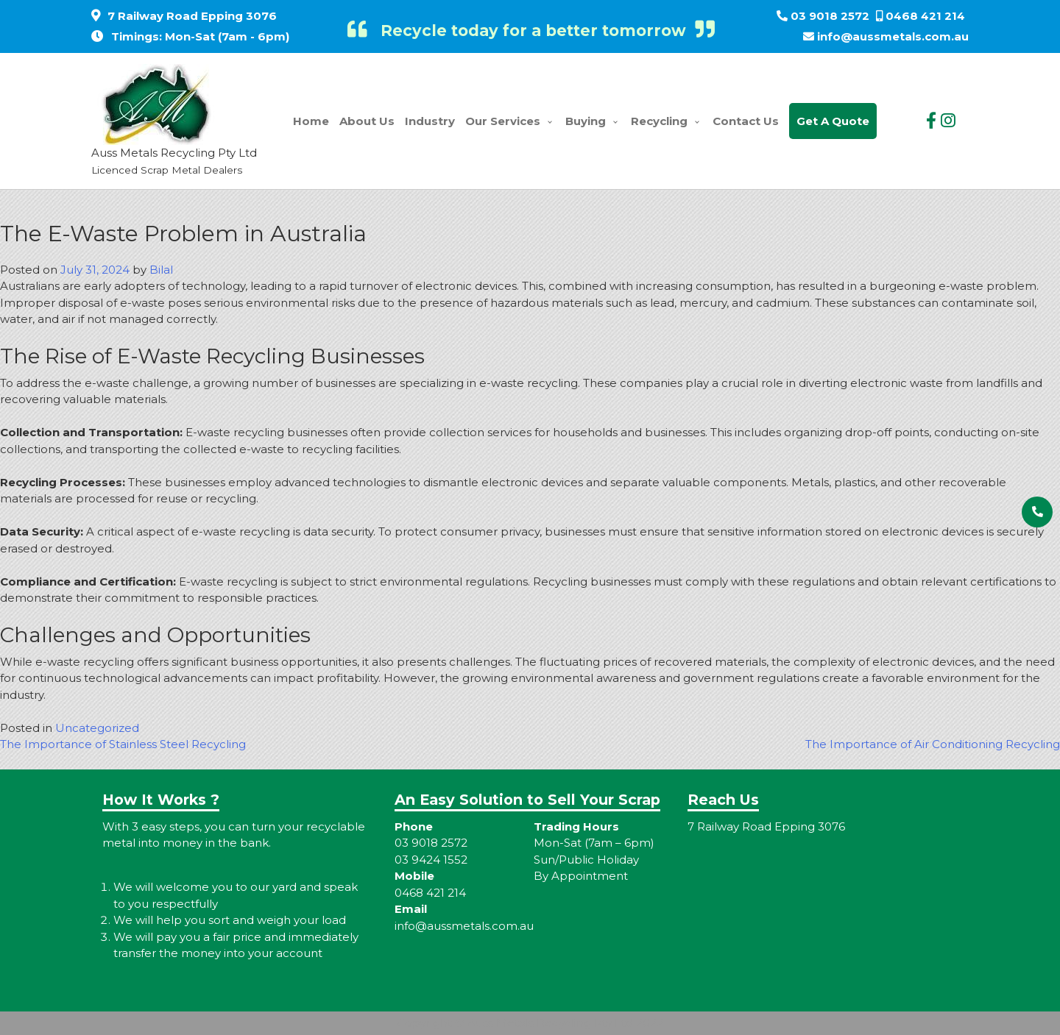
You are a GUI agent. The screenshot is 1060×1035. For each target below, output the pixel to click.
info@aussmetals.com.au (893, 36)
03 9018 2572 (830, 16)
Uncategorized (97, 728)
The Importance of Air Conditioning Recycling (932, 744)
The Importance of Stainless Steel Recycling (123, 744)
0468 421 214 (925, 16)
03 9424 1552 (431, 860)
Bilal (161, 270)
